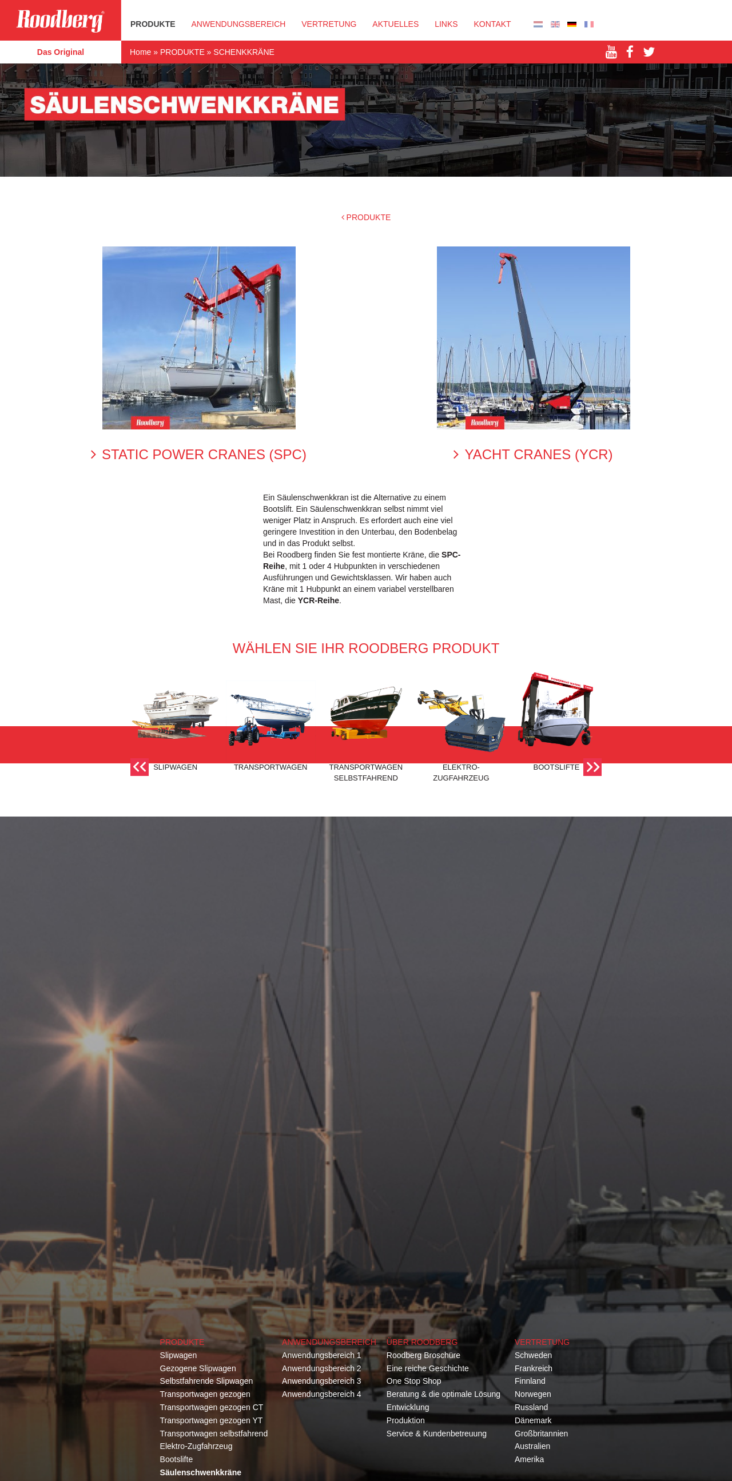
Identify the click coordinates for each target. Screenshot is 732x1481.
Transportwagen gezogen (205, 1394)
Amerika (529, 1459)
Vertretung (542, 1342)
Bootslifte (176, 1459)
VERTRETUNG (328, 24)
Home (140, 52)
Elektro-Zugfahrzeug (196, 1446)
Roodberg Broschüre (423, 1355)
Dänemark (533, 1420)
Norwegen (533, 1394)
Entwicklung (408, 1407)
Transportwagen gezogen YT (211, 1420)
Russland (531, 1407)
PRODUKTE (153, 24)
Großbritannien (541, 1433)
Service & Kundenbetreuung (437, 1433)
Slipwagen (178, 1355)
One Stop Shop (414, 1381)
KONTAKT (492, 24)
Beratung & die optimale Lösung (443, 1394)
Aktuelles (395, 24)
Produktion (406, 1420)
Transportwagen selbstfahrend (214, 1433)
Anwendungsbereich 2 (321, 1368)
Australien (532, 1446)
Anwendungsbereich (238, 24)
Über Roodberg (422, 1342)
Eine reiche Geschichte (428, 1368)
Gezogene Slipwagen (198, 1368)
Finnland (530, 1381)
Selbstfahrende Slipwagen (206, 1381)
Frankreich (533, 1368)
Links (446, 24)
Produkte (182, 1342)
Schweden (533, 1355)
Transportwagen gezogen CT (212, 1407)
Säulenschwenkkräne (200, 1472)
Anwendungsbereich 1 (321, 1355)
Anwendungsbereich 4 (321, 1394)
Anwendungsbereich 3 (321, 1381)
